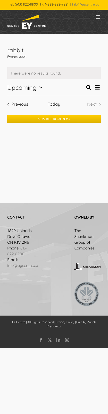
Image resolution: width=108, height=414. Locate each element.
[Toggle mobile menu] (98, 17)
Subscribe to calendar (54, 119)
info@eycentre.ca (85, 4)
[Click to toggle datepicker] (26, 87)
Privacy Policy (65, 322)
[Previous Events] (16, 104)
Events (12, 57)
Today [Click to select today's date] (54, 104)
